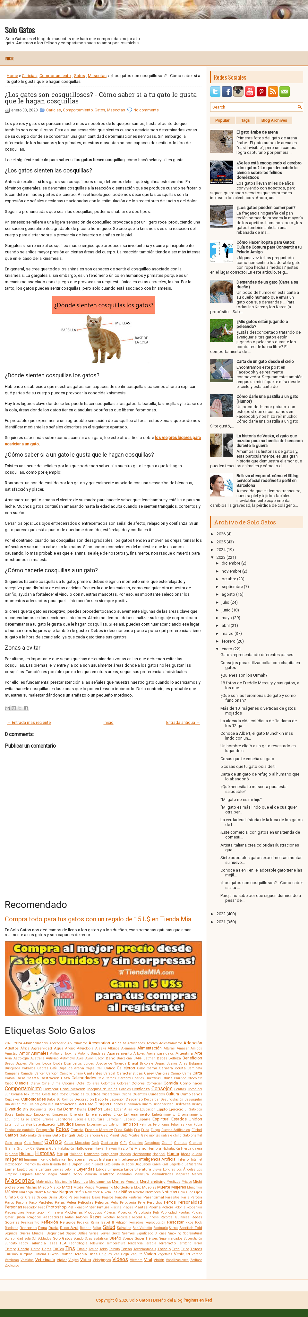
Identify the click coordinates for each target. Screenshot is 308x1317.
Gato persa (13, 1143)
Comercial (154, 1083)
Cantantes (93, 1073)
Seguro (71, 1233)
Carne (186, 1073)
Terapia (150, 1243)
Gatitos (11, 1135)
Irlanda (55, 1164)
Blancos (35, 1063)
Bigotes (21, 1063)
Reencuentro (30, 1222)
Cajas (90, 1068)
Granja (10, 1148)
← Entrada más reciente (29, 722)
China (167, 1078)
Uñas (93, 1254)
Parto (9, 1202)
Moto (137, 1187)
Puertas (184, 1212)
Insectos (92, 1159)
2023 (9, 1043)
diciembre (231, 563)
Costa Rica (50, 1094)
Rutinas (85, 1228)
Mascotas (97, 75)
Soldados (44, 1238)
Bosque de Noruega (111, 1063)
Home (12, 75)
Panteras (135, 1197)
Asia (8, 1058)
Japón (77, 1164)
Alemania (128, 1048)
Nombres (153, 1192)
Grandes (195, 1143)
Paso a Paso (26, 1202)
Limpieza (115, 1169)
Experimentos (97, 1124)
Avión (89, 1058)
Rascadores (53, 1217)
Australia (37, 1058)
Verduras (12, 1260)
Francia (77, 1130)
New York (92, 1192)
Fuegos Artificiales (175, 1130)
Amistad (11, 1053)
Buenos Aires (177, 1063)
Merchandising (153, 1181)
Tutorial (40, 1254)
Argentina (184, 1053)
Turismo (11, 1254)
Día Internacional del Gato (70, 1104)
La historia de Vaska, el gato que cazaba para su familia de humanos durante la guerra (269, 441)
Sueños (128, 1238)
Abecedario (57, 1043)
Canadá (27, 1073)
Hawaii (111, 1148)
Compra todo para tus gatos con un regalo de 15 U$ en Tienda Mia (98, 919)
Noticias (169, 1192)
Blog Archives (274, 120)
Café (53, 1068)
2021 (221, 921)
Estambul (12, 1124)
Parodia (196, 1197)
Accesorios (99, 1042)
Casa (20, 1078)
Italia (66, 1164)
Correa (35, 1094)
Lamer (10, 1169)
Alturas (169, 1048)
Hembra (154, 1148)
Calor (141, 1068)
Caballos (28, 1068)
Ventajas (182, 1253)
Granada (180, 1143)
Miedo (43, 1187)
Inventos (29, 1164)
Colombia (108, 1083)
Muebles (149, 1187)
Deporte (101, 1099)
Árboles (139, 1053)
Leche (33, 1169)
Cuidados (156, 1094)
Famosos (129, 1124)
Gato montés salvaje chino (161, 1135)
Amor (24, 1053)
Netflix (79, 1192)
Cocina (68, 1083)
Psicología (142, 1212)
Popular (222, 120)
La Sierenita (193, 1164)
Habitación (66, 1148)
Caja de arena (71, 1068)
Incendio (44, 1159)
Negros (66, 1192)
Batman (149, 1058)
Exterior (114, 1124)
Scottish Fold (190, 1227)
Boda (58, 1063)
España (144, 1119)
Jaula (115, 1164)
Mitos (67, 1187)
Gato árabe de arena (35, 1135)
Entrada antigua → (183, 722)
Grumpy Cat (26, 1148)
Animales (39, 1053)
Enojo (118, 1114)
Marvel (197, 1174)
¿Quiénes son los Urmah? (244, 675)
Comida (171, 1083)
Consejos (162, 1089)
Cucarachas (111, 1094)
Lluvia (157, 1169)
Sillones (161, 1233)
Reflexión (49, 1222)
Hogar (62, 1153)
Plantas (141, 1207)
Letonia (69, 1169)
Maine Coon (71, 1174)
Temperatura (115, 1243)
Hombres (91, 1154)
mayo (227, 617)
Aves (80, 1058)
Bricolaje (146, 1063)
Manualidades (162, 1174)
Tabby (23, 1243)
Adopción (193, 1042)
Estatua (26, 1124)
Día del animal (16, 1104)
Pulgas (197, 1212)
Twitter (66, 1254)
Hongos (125, 1154)
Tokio (103, 1249)
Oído (189, 1192)
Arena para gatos (160, 1053)
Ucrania (80, 1254)
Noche (138, 1192)
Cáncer (39, 1073)
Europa (80, 1124)
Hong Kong (109, 1154)
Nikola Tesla (110, 1192)
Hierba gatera (191, 1148)
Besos (9, 1063)
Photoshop (56, 1207)
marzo (228, 633)
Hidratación (171, 1148)
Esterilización (44, 1124)
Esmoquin (114, 1119)
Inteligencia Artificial (157, 1159)
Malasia (90, 1174)
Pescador (30, 1207)
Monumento (104, 1187)
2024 (18, 1043)
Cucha (126, 1094)
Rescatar (175, 1222)
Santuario (161, 1228)
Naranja (26, 1192)
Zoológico (12, 1265)
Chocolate (195, 1078)
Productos (93, 1212)
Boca (46, 1063)
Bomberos (73, 1063)
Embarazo (23, 1114)
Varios (150, 1253)
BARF (137, 1058)
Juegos (127, 1164)
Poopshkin (194, 1207)
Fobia (198, 1124)
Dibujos (102, 1104)
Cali (100, 1068)
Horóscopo (142, 1154)
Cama (152, 1068)
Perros (170, 1202)
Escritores (64, 1119)
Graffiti (167, 1143)
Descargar (152, 1099)
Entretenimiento (163, 1114)
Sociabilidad (14, 1238)
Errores (48, 1119)
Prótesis (110, 1212)
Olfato (10, 1197)
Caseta (33, 1078)
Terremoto (167, 1243)
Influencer (59, 1159)
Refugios (67, 1222)
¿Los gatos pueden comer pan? (265, 207)
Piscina (116, 1207)
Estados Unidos (186, 1119)
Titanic (82, 1249)
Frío (137, 1130)
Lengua (44, 1169)
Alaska (100, 1048)
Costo (64, 1094)
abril (226, 625)
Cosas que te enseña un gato (247, 758)
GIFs (123, 1143)
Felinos (146, 1124)
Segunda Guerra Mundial (25, 1233)
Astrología (21, 1058)
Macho (40, 1174)
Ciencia (22, 1083)
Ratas (69, 1217)
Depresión (116, 1099)
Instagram (108, 1159)
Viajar (62, 1260)
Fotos (62, 1129)
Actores (152, 1043)
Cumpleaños (191, 1094)
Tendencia (135, 1243)
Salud (109, 1227)
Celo (101, 1078)
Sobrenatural (192, 1233)
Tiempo (10, 1249)
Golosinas (152, 1143)
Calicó (109, 1068)
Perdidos (154, 1202)
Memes (118, 1181)
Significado (145, 1233)
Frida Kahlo (123, 1130)
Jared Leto (102, 1164)
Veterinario (45, 1259)
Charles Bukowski (146, 1078)
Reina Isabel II (102, 1222)
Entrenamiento (137, 1114)
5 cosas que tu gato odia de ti (248, 766)
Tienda (23, 1249)
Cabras (42, 1068)
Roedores (11, 1228)
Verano (197, 1254)
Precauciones (15, 1212)
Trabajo (164, 1249)
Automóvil (67, 1058)
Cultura (172, 1094)
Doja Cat (55, 1109)
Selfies (83, 1233)
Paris (185, 1197)
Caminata (194, 1068)
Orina (52, 1197)
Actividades (136, 1043)
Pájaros (108, 1197)
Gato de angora (88, 1135)
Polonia (180, 1207)
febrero (228, 641)
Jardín (88, 1164)
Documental (38, 1109)
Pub (156, 1212)
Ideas (185, 1154)
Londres (169, 1169)
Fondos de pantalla (20, 1130)
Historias (45, 1153)
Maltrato (106, 1174)
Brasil (133, 1063)
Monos (89, 1187)
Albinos (113, 1048)
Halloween (84, 1148)
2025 (221, 542)
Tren (176, 1249)
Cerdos (111, 1078)
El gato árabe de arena (257, 132)
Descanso (134, 1099)
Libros (101, 1169)
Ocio (181, 1192)
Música (11, 1192)
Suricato (11, 1243)
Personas (13, 1207)
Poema (155, 1207)
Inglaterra (76, 1159)
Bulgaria (195, 1063)
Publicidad (169, 1212)
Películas (85, 1202)
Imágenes (14, 1159)
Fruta (145, 1130)
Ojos (198, 1192)
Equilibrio (12, 1119)
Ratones (82, 1217)
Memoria (132, 1182)
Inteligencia (128, 1159)
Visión (159, 1260)
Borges (88, 1063)
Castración (49, 1078)
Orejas (30, 1197)
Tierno (35, 1249)
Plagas (128, 1207)
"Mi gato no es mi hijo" (241, 799)
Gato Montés (130, 1135)
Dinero (146, 1104)
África (25, 1048)
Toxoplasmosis (144, 1249)
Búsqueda (12, 1068)
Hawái (100, 1148)
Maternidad (45, 1182)
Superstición (193, 1238)
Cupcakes (12, 1099)
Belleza (174, 1058)
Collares (93, 1083)
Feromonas (161, 1124)
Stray (88, 1238)
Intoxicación (13, 1164)
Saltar (97, 1228)
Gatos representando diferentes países (256, 654)
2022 (221, 913)
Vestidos (27, 1260)
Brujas (160, 1063)
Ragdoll (34, 1217)
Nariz (38, 1192)
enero (227, 648)
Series (94, 1233)
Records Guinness (175, 1217)
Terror (197, 1243)
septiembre (232, 586)
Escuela (80, 1119)
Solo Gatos (20, 29)
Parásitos (172, 1197)
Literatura (142, 1169)
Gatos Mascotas (77, 1143)
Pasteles (45, 1202)
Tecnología (78, 1243)
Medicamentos (100, 1182)
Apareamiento (119, 1053)
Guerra (42, 1148)
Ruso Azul (69, 1227)
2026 (221, 533)
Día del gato (38, 1104)
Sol (34, 1238)
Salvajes (124, 1227)
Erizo (25, 1119)
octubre (229, 578)
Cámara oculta (172, 1068)
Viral (148, 1259)
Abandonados (35, 1043)
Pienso (79, 1207)
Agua (59, 1048)
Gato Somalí (33, 1143)
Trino (185, 1249)
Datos (51, 1099)
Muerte (163, 1187)
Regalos (83, 1222)
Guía (52, 1148)
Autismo (52, 1058)
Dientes (116, 1104)
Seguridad (55, 1233)
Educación (147, 1109)
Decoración (84, 1099)
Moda (78, 1187)
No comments (146, 110)
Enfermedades (98, 1114)
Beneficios (192, 1058)
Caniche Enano (71, 1073)
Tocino (93, 1249)
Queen (20, 1217)
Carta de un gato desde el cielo (265, 361)
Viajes (73, 1260)
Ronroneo (28, 1227)
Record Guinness (145, 1217)
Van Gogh (121, 1254)
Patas (60, 1202)
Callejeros (126, 1068)
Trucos (196, 1249)
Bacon (100, 1058)
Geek (95, 1143)
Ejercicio (176, 1109)
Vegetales (165, 1254)
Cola (80, 1083)
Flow (189, 1124)
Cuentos (140, 1094)
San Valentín (142, 1228)
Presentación (36, 1212)
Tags (245, 120)
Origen (42, 1197)
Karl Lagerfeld (172, 1164)
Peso (41, 1207)
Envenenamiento (190, 1114)
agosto (228, 594)
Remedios (136, 1222)
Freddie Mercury (99, 1130)
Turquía (25, 1254)
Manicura (141, 1174)
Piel (70, 1207)
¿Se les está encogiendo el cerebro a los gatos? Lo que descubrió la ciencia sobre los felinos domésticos (269, 170)
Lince (128, 1169)
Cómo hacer (191, 1083)
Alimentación (149, 1048)
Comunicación (72, 1089)
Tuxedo (52, 1254)
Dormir (69, 1109)
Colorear (123, 1083)
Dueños (95, 1109)
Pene (141, 1202)
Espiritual (160, 1119)
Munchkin (194, 1187)
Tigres (46, 1249)
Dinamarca (132, 1104)
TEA (63, 1243)
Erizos (35, 1119)
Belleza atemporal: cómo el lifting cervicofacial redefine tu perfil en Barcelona (267, 480)
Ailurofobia (85, 1048)
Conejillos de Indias (102, 1089)
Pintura (103, 1207)
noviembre (231, 571)
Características (130, 1073)
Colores (138, 1083)
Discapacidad (163, 1104)
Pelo (114, 1202)
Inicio (9, 58)
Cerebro (124, 1078)
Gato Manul (110, 1135)
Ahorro (70, 1048)
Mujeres (178, 1187)
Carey (149, 1073)
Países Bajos (90, 1197)
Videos (120, 1259)
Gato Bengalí (63, 1135)
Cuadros (93, 1094)
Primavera (55, 1212)
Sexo (116, 1233)
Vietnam (136, 1260)
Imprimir (30, 1159)
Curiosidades (33, 1099)
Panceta (121, 1197)
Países (74, 1197)
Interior (184, 1159)
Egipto (162, 1109)
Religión (121, 1222)
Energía (76, 1114)
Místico (55, 1187)
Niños (126, 1192)
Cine (45, 1083)
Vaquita (136, 1254)
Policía (167, 1207)
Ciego (9, 1083)
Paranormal (153, 1197)
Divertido (13, 1109)
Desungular (193, 1099)
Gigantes (136, 1143)
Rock (198, 1222)
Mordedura (123, 1187)
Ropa (42, 1227)
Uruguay (105, 1254)
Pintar (90, 1207)
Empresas (60, 1114)
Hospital (158, 1154)
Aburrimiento (77, 1043)
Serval (105, 1233)
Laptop (22, 1169)
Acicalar (119, 1043)
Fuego (155, 1130)
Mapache (182, 1174)
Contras (180, 1089)
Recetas (109, 1217)
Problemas (73, 1212)
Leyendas (86, 1169)
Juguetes (143, 1164)
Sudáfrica (101, 1238)
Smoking (174, 1233)
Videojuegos (102, 1260)
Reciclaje (123, 1217)
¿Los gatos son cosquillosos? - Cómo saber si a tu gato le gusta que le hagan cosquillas (101, 97)
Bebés (162, 1058)
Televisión (97, 1243)
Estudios (65, 1124)
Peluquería (128, 1202)
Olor (20, 1197)
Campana (12, 1073)
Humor (173, 1153)
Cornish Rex (20, 1094)
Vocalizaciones (177, 1260)
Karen (156, 1164)
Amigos (196, 1048)
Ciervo (35, 1083)
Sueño (115, 1238)
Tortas (126, 1249)
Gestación (109, 1142)
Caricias (29, 75)
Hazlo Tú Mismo (132, 1148)
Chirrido (180, 1078)
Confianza (141, 1089)
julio (225, 602)
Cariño (176, 1073)
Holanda (76, 1154)
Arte (198, 1053)
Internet (196, 1159)
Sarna (173, 1228)
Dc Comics (65, 1099)
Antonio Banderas (92, 1053)
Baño (110, 1058)
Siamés (128, 1233)
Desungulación (172, 1099)
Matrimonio (63, 1182)
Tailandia (38, 1243)
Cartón (10, 1078)
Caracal (109, 1073)
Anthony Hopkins (63, 1053)
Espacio (129, 1119)
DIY (26, 1109)
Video (85, 1259)
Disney (197, 1104)
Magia (52, 1174)
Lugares (26, 1174)
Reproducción (155, 1222)
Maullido (80, 1181)
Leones (58, 1169)
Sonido (78, 1238)
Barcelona (124, 1058)
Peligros (102, 1202)
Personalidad (190, 1202)
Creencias (76, 1094)
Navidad (51, 1192)
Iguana (197, 1154)
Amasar (183, 1048)
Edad (108, 1109)
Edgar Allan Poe (126, 1109)
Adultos (12, 1048)
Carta (197, 1073)
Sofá (28, 1238)
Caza (65, 1078)
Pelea (71, 1202)
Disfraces (183, 1104)
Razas (95, 1217)
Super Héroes (146, 1238)
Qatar (9, 1217)
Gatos (79, 75)
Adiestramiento (170, 1043)
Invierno (43, 1164)
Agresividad (41, 1048)
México (187, 1182)
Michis (31, 1187)
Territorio (184, 1243)
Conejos (125, 1089)
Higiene (11, 1154)
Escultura (96, 1119)
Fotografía (45, 1130)
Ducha (82, 1109)
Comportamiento (55, 75)
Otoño (62, 1197)
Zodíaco (196, 1260)
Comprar (50, 1089)
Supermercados (171, 1238)
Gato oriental (192, 1135)
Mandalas (124, 1174)
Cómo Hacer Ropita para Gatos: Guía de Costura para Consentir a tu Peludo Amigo (269, 247)
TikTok (58, 1249)
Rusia (53, 1227)
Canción (52, 1073)
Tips (70, 1248)
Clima (55, 1083)
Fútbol (197, 1130)
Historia (26, 1153)
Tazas (52, 1243)
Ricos (189, 1222)
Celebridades (84, 1078)
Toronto (114, 1249)
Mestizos (173, 1182)
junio (226, 610)
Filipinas (177, 1124)
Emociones (42, 1114)
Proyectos (125, 1212)
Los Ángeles (185, 1169)
